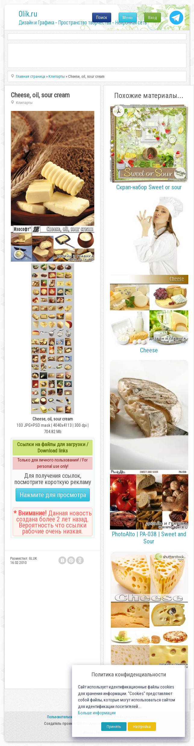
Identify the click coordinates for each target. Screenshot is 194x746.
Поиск (101, 17)
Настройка (142, 726)
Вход (152, 17)
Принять (114, 726)
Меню (128, 17)
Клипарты (24, 102)
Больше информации (97, 713)
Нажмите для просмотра (53, 495)
